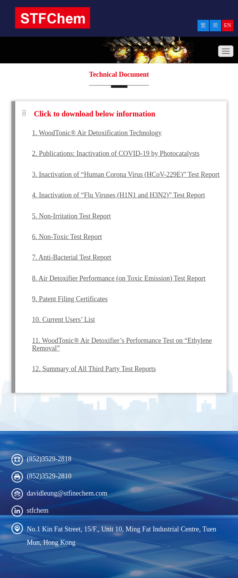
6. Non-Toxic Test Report (67, 237)
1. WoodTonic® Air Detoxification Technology (97, 133)
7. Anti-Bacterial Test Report (71, 257)
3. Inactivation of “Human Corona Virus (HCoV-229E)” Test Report (126, 174)
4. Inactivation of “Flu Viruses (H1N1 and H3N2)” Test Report (118, 195)
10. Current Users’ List (63, 319)
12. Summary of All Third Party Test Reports (94, 369)
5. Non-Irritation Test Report (71, 216)
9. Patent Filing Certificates (70, 299)
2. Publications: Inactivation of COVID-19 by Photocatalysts (115, 153)
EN (227, 25)
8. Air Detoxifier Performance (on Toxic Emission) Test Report (119, 278)
